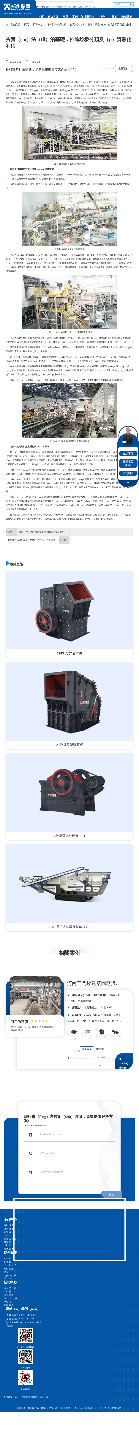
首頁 (41, 16)
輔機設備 (9, 1249)
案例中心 (77, 16)
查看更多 (123, 68)
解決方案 (53, 16)
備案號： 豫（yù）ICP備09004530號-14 (87, 1408)
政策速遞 (9, 1295)
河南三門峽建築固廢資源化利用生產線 (94, 983)
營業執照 (117, 1408)
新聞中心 (90, 16)
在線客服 (128, 453)
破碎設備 (9, 1229)
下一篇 (63, 540)
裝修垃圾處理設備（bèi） (10, 1242)
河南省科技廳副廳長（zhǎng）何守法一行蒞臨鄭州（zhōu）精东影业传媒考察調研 (32, 541)
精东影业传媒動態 (56, 24)
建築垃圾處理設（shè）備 (35, 1397)
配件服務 (77, 6)
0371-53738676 (28, 1315)
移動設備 (9, 1225)
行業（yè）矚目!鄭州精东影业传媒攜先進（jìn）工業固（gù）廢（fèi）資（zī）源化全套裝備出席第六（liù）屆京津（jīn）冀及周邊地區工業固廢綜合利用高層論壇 (43, 533)
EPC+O (8, 1258)
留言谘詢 (128, 473)
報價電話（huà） (128, 463)
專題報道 (9, 1305)
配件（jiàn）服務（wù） (10, 1275)
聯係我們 (126, 16)
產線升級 (9, 1269)
